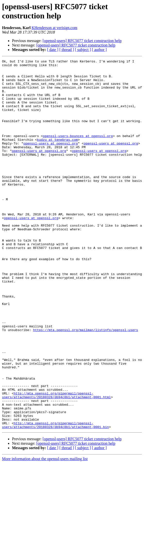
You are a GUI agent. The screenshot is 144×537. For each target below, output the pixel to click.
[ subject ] (83, 50)
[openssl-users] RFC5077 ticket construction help (82, 41)
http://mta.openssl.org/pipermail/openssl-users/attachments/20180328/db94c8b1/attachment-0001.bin (55, 498)
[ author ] (99, 50)
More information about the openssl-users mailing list (45, 533)
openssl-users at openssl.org (50, 160)
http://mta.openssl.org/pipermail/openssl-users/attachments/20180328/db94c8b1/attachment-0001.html (56, 462)
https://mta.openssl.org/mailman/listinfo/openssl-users (85, 384)
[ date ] (52, 50)
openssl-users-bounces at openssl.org (78, 151)
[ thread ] (66, 50)
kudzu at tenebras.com (57, 156)
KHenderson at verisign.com (54, 28)
